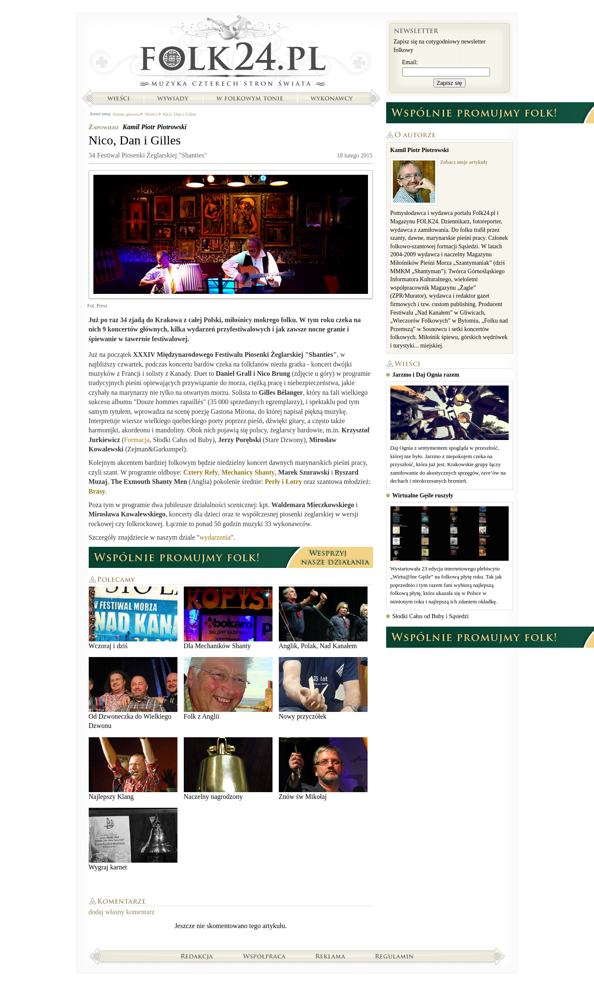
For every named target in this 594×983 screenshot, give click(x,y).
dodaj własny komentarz (122, 911)
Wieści (118, 98)
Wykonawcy (332, 98)
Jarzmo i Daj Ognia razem (426, 375)
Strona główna (231, 53)
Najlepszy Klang (133, 768)
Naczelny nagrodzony (228, 768)
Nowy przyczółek (323, 688)
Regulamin (394, 956)
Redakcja (197, 956)
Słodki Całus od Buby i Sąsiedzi (430, 616)
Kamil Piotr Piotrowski (154, 126)
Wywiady (172, 98)
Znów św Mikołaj (323, 768)
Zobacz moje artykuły (464, 162)
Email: (410, 62)
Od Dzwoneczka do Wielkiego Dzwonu (133, 693)
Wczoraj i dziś (133, 618)
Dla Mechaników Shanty (228, 618)
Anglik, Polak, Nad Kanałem (323, 618)
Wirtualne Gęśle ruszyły (422, 495)
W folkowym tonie (249, 98)
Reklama (331, 956)
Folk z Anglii (228, 688)
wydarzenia (215, 537)
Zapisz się (449, 83)
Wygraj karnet (133, 839)
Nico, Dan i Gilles (179, 114)
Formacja (136, 439)
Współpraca (264, 956)
